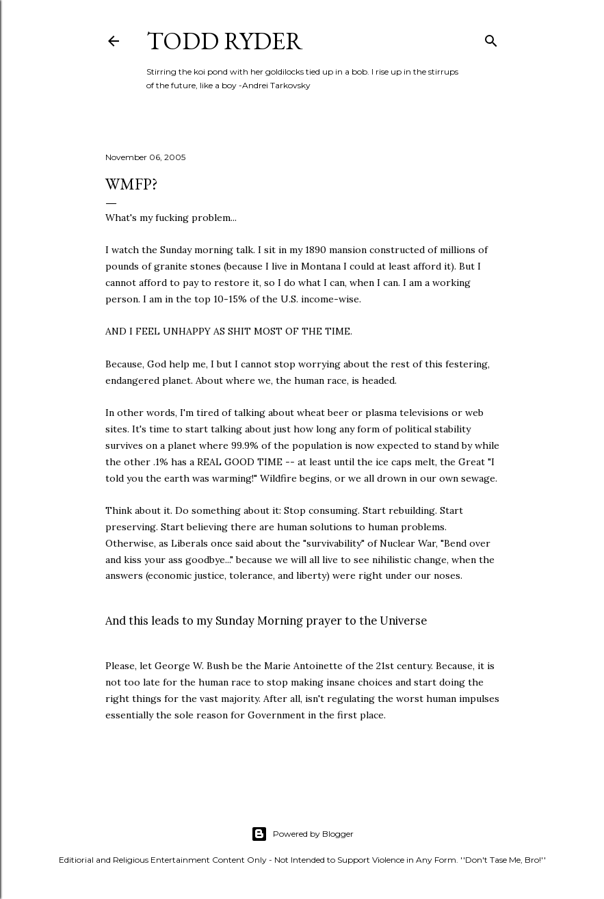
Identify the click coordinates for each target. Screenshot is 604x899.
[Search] (491, 38)
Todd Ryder (224, 41)
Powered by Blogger (302, 834)
